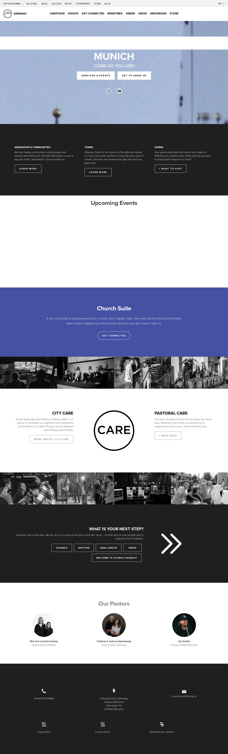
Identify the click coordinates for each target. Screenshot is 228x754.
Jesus (44, 3)
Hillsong (32, 3)
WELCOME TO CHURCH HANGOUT (116, 557)
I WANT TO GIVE (170, 168)
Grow (142, 13)
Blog (108, 3)
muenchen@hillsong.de (184, 696)
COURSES (62, 547)
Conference (83, 3)
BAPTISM (83, 547)
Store (97, 3)
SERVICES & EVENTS (96, 75)
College (56, 3)
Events (73, 13)
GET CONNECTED (93, 13)
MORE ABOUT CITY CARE (51, 439)
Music (68, 3)
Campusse (57, 13)
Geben (130, 13)
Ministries (115, 13)
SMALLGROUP (108, 547)
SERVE (132, 547)
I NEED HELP (168, 435)
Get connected (114, 335)
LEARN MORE (28, 168)
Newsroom (158, 13)
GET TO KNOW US (134, 75)
